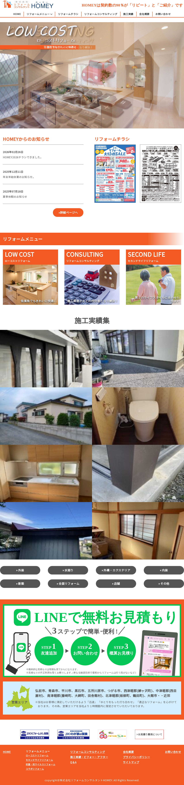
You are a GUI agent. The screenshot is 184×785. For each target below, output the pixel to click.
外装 (21, 570)
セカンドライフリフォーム (39, 759)
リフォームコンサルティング (100, 16)
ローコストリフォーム (37, 755)
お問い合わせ (163, 16)
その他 (164, 583)
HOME (17, 16)
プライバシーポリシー (136, 757)
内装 (165, 570)
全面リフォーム (69, 583)
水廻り (69, 570)
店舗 (117, 583)
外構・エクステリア (116, 570)
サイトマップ (131, 762)
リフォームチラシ (68, 16)
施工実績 (128, 16)
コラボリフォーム (35, 768)
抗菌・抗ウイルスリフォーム (40, 764)
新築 (21, 583)
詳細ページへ (69, 212)
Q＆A (73, 762)
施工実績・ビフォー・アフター (89, 757)
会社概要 (144, 16)
